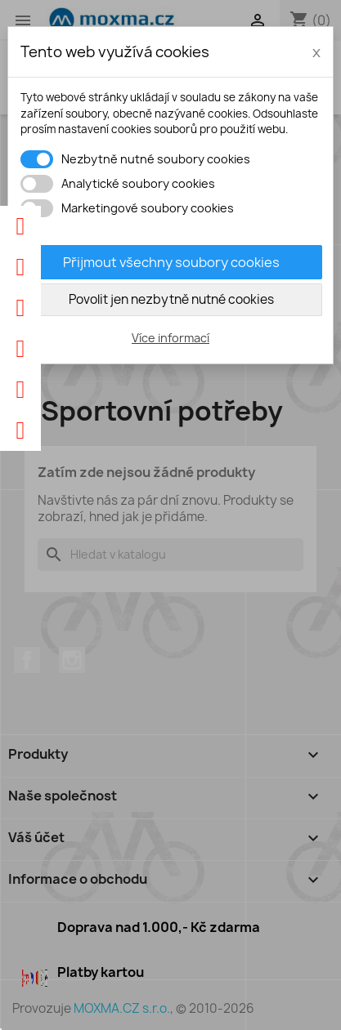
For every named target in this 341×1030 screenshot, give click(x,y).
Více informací (170, 338)
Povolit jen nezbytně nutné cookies (171, 299)
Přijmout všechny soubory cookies (171, 262)
